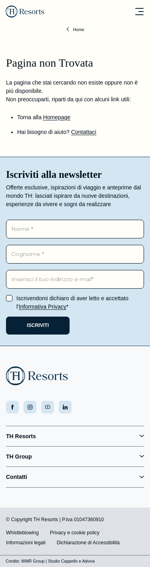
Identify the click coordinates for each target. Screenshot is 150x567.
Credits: (13, 561)
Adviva (88, 561)
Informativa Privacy (42, 306)
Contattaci (83, 132)
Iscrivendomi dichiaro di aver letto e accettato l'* (72, 302)
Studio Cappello (63, 561)
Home (78, 29)
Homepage (57, 117)
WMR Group (32, 561)
